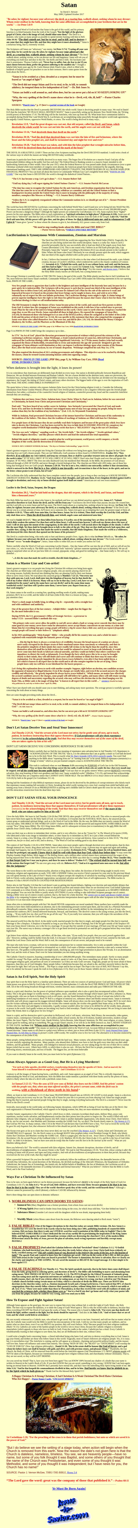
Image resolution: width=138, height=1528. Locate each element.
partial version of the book (62, 105)
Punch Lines (29, 105)
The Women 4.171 (122, 1121)
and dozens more (110, 269)
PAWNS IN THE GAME (29, 326)
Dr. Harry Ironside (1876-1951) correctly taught (91, 756)
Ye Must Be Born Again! (69, 1488)
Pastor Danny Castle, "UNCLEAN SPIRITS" (53, 1379)
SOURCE (105, 681)
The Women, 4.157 (87, 1131)
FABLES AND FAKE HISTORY (82, 230)
